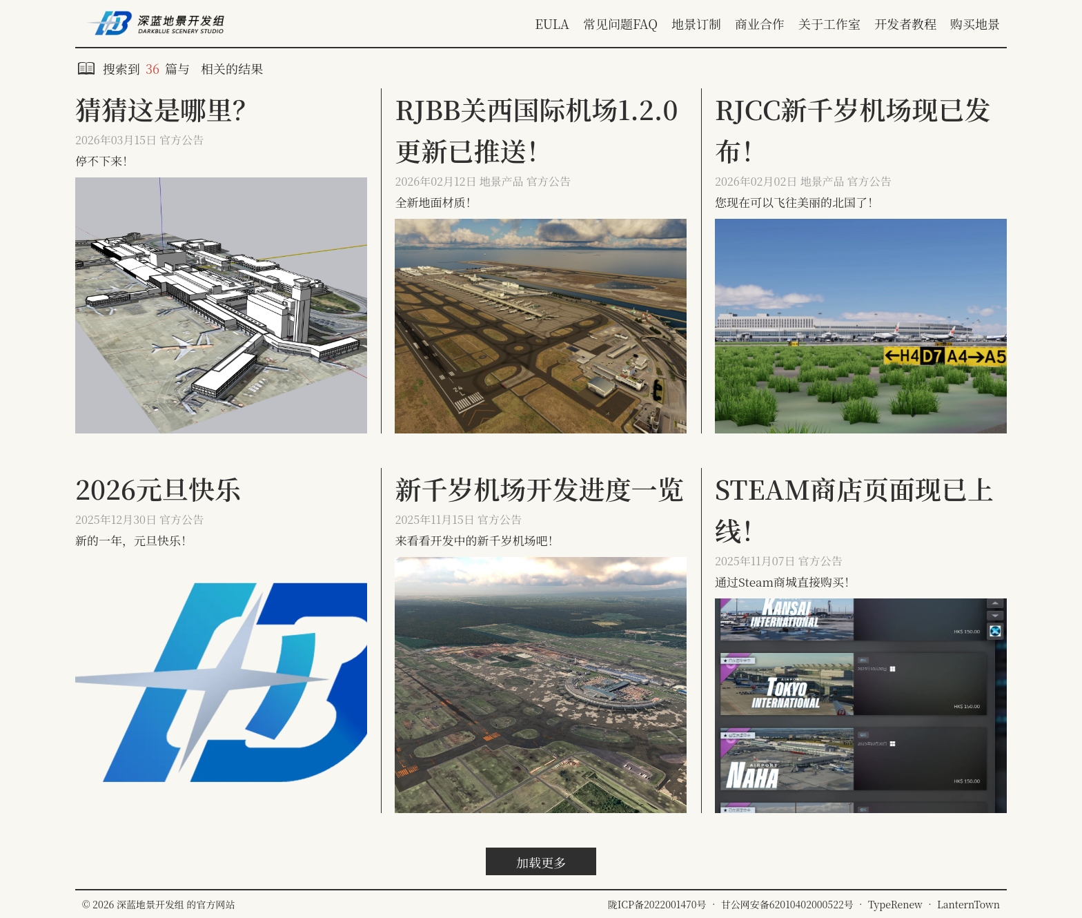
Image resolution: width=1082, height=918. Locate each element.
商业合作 (760, 23)
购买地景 (975, 23)
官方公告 (181, 140)
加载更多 (541, 862)
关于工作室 (829, 23)
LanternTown (968, 904)
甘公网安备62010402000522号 (787, 904)
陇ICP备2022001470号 (657, 904)
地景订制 (696, 23)
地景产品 (502, 181)
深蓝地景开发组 (152, 904)
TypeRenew (895, 904)
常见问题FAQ (620, 23)
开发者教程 (905, 23)
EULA (552, 23)
